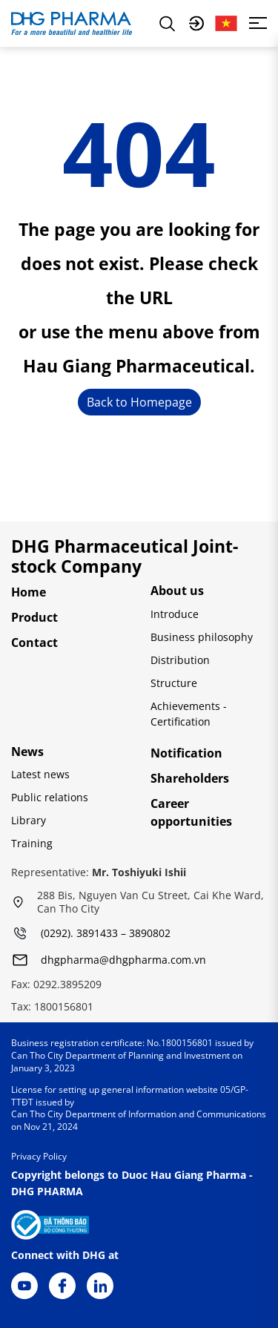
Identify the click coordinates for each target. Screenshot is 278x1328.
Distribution (180, 660)
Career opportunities (191, 812)
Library (28, 820)
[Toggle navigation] (258, 23)
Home (28, 592)
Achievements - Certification (188, 714)
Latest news (40, 774)
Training (32, 843)
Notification (186, 753)
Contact (34, 642)
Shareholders (189, 778)
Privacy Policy (39, 1156)
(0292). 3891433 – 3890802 (106, 933)
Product (34, 617)
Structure (173, 683)
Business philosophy (201, 637)
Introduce (174, 614)
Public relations (49, 797)
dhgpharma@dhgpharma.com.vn (123, 960)
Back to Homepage (139, 402)
